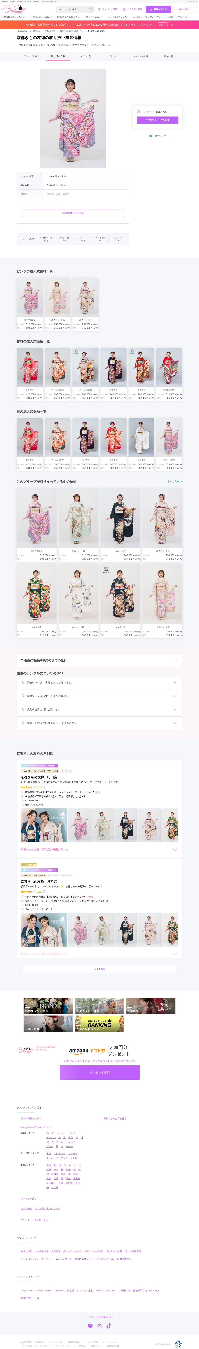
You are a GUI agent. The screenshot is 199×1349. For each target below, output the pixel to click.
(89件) (39, 892)
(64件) (39, 787)
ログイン (184, 9)
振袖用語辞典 (74, 1342)
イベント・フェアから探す (147, 17)
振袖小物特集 (124, 1258)
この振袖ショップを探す (157, 120)
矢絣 (60, 1183)
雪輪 (68, 1178)
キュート (72, 1153)
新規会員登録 (158, 9)
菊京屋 (70, 1290)
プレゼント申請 (107, 9)
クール (49, 1158)
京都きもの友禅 (49, 31)
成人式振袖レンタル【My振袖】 (29, 31)
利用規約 (47, 1346)
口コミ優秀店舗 (133, 1251)
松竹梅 (54, 1174)
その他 (69, 1146)
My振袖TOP (26, 1342)
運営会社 (83, 1346)
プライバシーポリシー (65, 1346)
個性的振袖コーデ (84, 1258)
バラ (56, 1169)
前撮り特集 (26, 1251)
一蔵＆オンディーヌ (106, 1290)
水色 (70, 1137)
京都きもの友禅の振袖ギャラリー (72, 31)
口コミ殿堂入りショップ (47, 1208)
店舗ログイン (97, 1346)
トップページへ (192, 1)
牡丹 (48, 1169)
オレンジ (51, 1137)
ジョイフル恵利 (85, 1290)
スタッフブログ (57, 1342)
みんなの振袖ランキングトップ (37, 1127)
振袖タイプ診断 (114, 1251)
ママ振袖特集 (42, 1251)
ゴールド (61, 1142)
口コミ (113, 56)
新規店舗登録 (113, 1346)
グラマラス (62, 1158)
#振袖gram (125, 1290)
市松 (77, 1183)
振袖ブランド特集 (72, 1251)
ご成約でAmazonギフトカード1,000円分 (39, 766)
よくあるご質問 (132, 9)
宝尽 (56, 1178)
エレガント (59, 1153)
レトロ (73, 1158)
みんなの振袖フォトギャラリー (37, 1258)
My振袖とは (40, 1342)
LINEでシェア (157, 136)
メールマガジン (109, 1342)
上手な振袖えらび (105, 1258)
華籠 (75, 1174)
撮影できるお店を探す (68, 17)
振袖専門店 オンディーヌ (146, 1290)
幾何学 (69, 1183)
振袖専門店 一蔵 (30, 1298)
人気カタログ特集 (94, 1251)
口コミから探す (94, 17)
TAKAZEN (59, 1290)
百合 (68, 1169)
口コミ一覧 (26, 1208)
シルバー (73, 1142)
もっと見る (174, 481)
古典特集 (56, 1251)
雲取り (76, 1178)
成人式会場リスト (30, 1346)
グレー (49, 1146)
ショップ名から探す (117, 17)
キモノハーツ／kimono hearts (36, 1290)
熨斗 (48, 1178)
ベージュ (61, 1133)
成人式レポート (64, 1258)
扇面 (63, 1174)
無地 (48, 1165)
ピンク (71, 1133)
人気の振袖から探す (41, 17)
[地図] (97, 792)
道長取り (51, 1183)
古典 (48, 1153)
